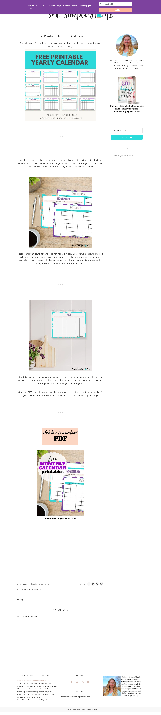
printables (39, 589)
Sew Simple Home (74, 709)
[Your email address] (127, 130)
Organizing (29, 589)
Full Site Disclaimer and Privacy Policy (31, 680)
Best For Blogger (93, 709)
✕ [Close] (158, 7)
